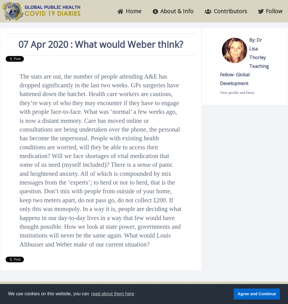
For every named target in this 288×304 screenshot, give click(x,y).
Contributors (226, 11)
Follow (270, 11)
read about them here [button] (112, 293)
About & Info (173, 11)
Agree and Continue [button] (257, 294)
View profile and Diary (237, 92)
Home (129, 11)
